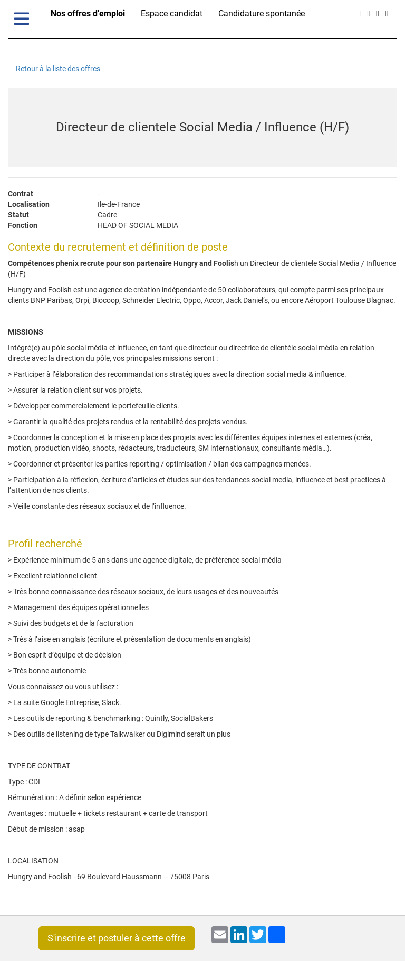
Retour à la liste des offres (58, 68)
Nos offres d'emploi (88, 13)
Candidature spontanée (261, 13)
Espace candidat (171, 13)
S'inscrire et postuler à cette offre (116, 938)
